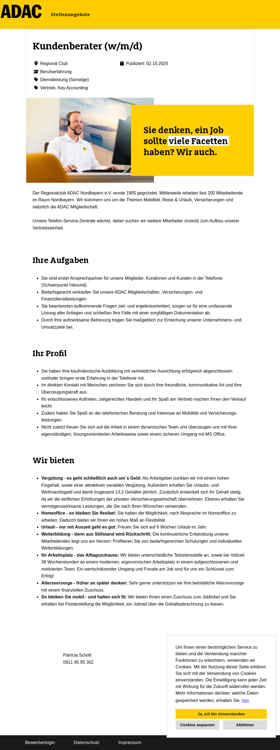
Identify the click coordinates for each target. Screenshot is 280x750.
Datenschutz (87, 742)
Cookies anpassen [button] (197, 725)
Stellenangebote (70, 14)
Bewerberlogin (40, 742)
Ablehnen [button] (245, 725)
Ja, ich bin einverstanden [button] (221, 714)
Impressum (129, 742)
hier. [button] (246, 700)
